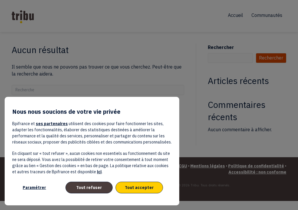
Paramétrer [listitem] (34, 187)
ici (99, 171)
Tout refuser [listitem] (89, 187)
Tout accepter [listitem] (139, 187)
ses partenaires (52, 123)
